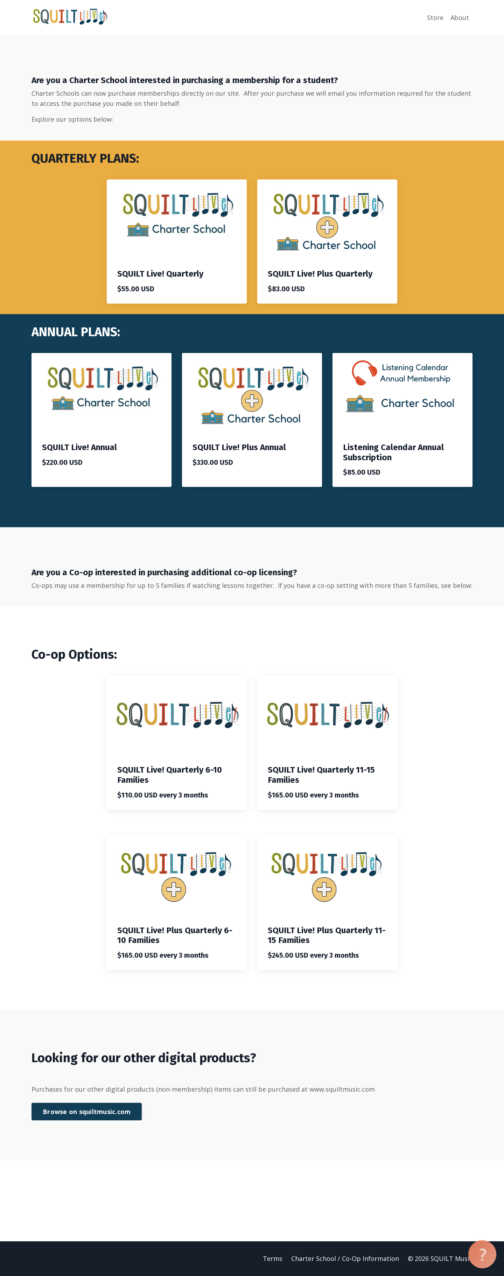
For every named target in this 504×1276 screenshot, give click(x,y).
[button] (482, 1254)
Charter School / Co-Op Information (345, 1258)
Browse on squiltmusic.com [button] (87, 1111)
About (459, 17)
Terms (272, 1258)
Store (435, 17)
